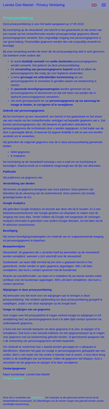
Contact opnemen (14, 378)
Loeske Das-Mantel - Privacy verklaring (34, 5)
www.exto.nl (37, 397)
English (94, 5)
